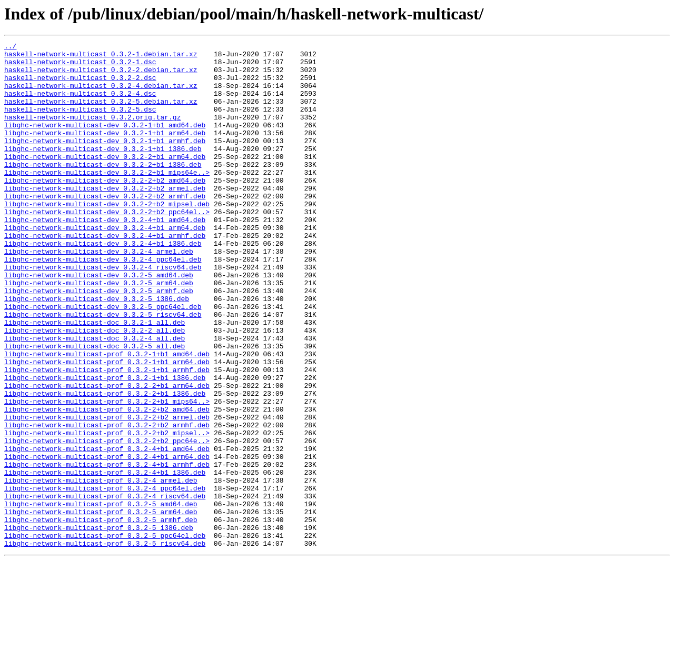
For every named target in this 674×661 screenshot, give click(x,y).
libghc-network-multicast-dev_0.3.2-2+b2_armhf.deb (104, 227)
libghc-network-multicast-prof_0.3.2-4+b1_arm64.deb (107, 540)
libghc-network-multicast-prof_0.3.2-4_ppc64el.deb (104, 578)
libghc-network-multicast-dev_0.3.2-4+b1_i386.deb (102, 284)
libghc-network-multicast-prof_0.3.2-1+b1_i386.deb (104, 445)
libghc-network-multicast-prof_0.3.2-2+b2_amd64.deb (107, 483)
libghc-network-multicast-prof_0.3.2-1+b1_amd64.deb (107, 417)
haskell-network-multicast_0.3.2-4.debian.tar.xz (100, 94)
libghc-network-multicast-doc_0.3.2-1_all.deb (94, 379)
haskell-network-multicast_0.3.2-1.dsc (80, 66)
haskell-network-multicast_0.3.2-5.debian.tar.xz (100, 113)
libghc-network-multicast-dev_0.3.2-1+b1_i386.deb (102, 170)
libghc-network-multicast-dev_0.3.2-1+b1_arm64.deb (104, 151)
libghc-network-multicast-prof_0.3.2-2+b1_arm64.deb (107, 454)
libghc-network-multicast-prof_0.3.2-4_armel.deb (100, 568)
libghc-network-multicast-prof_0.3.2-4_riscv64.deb (104, 587)
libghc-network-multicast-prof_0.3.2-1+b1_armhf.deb (107, 435)
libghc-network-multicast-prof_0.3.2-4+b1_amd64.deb (107, 530)
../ (10, 47)
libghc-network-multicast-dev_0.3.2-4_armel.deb (98, 293)
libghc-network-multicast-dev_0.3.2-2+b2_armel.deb (104, 218)
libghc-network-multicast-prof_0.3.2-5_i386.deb (98, 625)
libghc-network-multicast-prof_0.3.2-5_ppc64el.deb (104, 634)
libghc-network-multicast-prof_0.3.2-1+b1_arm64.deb (107, 426)
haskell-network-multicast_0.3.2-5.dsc (80, 123)
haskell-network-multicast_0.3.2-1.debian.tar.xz (100, 57)
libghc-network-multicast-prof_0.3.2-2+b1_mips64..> (107, 473)
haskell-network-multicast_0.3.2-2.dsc (80, 85)
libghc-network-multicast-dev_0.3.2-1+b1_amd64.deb (104, 142)
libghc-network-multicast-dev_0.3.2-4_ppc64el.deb (102, 303)
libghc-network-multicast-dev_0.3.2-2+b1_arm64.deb (104, 180)
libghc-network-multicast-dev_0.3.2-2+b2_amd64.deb (104, 208)
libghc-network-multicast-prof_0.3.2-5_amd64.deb (100, 597)
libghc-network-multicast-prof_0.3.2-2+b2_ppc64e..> (107, 521)
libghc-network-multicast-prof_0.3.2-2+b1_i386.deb (104, 464)
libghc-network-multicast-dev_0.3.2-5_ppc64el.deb (102, 360)
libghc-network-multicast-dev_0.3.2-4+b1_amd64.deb (104, 256)
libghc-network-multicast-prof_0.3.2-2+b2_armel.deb (107, 492)
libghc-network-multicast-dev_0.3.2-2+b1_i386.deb (102, 189)
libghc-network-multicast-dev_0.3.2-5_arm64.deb (98, 331)
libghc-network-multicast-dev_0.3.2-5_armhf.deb (98, 341)
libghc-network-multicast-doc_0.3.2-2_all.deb (94, 388)
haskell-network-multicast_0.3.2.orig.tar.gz (92, 132)
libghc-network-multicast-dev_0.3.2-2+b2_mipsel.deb (107, 237)
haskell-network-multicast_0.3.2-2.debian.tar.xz (100, 76)
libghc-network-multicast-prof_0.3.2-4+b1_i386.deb (104, 559)
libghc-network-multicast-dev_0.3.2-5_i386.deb (96, 350)
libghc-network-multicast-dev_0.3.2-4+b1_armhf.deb (104, 274)
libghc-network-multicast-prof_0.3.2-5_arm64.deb (100, 606)
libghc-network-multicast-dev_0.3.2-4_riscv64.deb (102, 312)
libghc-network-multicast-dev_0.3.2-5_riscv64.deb (102, 369)
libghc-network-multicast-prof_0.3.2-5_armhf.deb (100, 615)
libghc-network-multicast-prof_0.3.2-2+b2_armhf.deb (107, 502)
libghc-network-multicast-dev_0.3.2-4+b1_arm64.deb (104, 265)
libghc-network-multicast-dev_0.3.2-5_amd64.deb (98, 322)
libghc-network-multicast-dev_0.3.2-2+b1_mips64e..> (107, 199)
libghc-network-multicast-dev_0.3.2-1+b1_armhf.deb (104, 161)
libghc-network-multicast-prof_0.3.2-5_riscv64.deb (104, 644)
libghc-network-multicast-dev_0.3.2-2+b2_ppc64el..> (107, 246)
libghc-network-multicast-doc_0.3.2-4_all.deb (94, 398)
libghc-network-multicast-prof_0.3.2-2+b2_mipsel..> (107, 511)
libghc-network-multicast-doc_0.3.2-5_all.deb (94, 407)
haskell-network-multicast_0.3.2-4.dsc (80, 104)
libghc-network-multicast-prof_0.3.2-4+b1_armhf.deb (107, 549)
